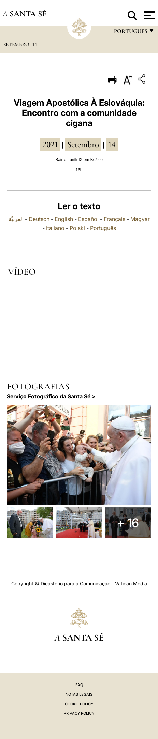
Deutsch (39, 219)
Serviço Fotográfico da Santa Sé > (51, 396)
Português (103, 228)
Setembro (16, 44)
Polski (77, 228)
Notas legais (79, 694)
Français (114, 219)
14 (34, 44)
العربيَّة (16, 219)
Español (88, 219)
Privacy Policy (79, 713)
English (64, 219)
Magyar (140, 219)
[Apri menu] (148, 15)
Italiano (55, 228)
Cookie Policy (79, 704)
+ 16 (128, 522)
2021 (50, 144)
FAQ (79, 684)
